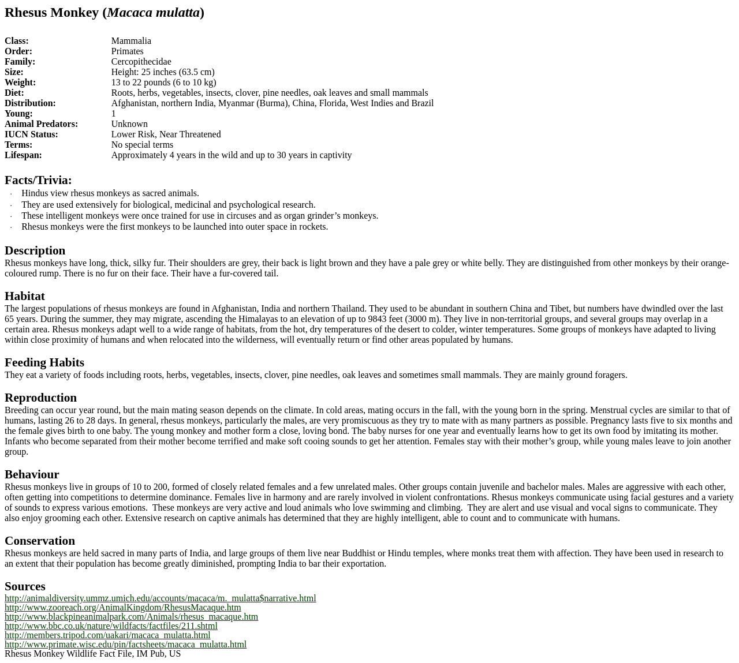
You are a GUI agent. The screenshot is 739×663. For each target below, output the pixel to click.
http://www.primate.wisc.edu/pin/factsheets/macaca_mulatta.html (126, 644)
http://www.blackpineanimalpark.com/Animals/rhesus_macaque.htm (131, 616)
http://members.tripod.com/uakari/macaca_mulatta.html (108, 635)
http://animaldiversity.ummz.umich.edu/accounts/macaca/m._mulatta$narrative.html (160, 598)
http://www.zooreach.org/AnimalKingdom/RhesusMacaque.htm (123, 607)
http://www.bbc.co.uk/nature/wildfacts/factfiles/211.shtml (111, 626)
